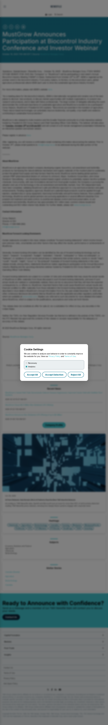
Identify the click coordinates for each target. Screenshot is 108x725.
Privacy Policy (54, 356)
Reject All (76, 374)
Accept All (32, 374)
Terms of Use (70, 356)
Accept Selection (54, 374)
